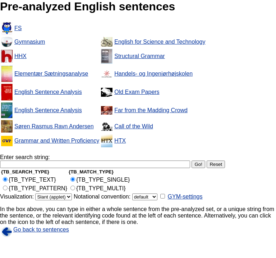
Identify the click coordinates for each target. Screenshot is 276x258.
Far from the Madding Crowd (151, 110)
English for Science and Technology (159, 42)
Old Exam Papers (136, 92)
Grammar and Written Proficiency (56, 141)
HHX (20, 56)
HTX (120, 141)
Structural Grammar (139, 56)
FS (18, 28)
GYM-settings (185, 197)
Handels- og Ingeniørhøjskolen (153, 74)
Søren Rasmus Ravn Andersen (54, 126)
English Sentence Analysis (48, 92)
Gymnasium (29, 42)
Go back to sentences (41, 229)
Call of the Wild (133, 126)
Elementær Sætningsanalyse (51, 74)
